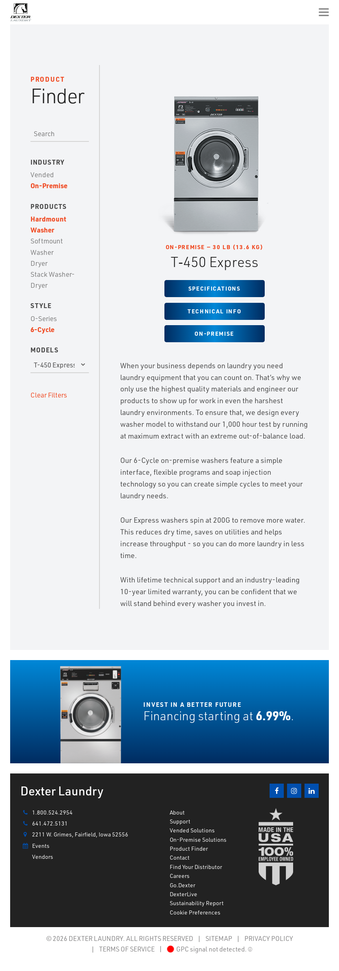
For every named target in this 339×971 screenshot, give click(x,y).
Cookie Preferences (195, 912)
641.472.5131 (44, 823)
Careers (180, 876)
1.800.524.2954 (46, 812)
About (177, 812)
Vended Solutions (192, 830)
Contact (180, 857)
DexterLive (183, 894)
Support (180, 821)
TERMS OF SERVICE (127, 949)
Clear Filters (48, 394)
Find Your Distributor (196, 867)
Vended (42, 174)
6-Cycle (42, 329)
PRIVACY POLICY (268, 938)
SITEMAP (218, 938)
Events (35, 845)
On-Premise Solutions (198, 839)
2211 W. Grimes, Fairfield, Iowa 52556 (74, 834)
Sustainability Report (197, 903)
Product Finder (189, 848)
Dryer (39, 262)
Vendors (42, 856)
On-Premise (48, 185)
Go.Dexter (182, 885)
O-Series (43, 318)
